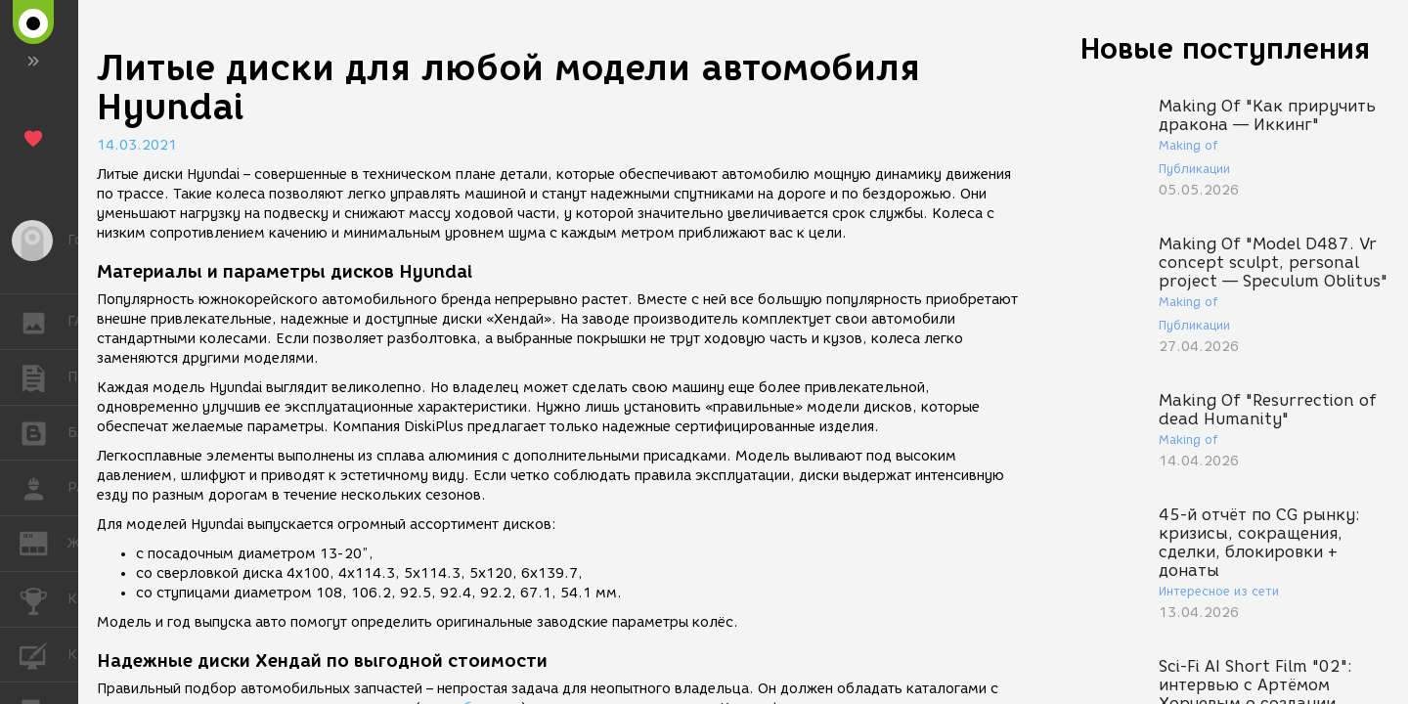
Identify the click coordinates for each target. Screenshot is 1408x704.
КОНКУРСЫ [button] (43, 599)
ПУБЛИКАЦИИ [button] (43, 377)
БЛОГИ (43, 432)
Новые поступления (1225, 48)
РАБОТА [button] (43, 488)
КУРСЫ (43, 654)
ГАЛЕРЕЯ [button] (43, 321)
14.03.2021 (137, 145)
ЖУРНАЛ (43, 542)
